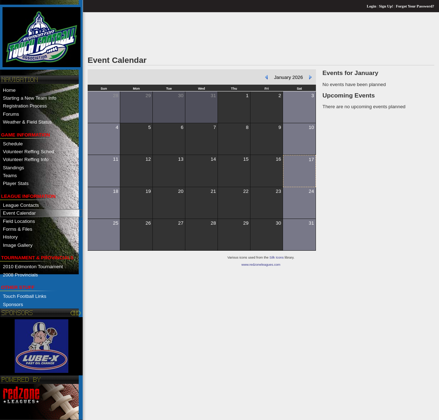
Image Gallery (18, 245)
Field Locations (19, 221)
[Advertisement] (218, 34)
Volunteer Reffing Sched (28, 151)
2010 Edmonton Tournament (33, 266)
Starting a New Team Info (29, 98)
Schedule (13, 143)
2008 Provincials (20, 275)
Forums (11, 114)
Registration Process (25, 106)
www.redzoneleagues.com (261, 264)
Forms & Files (17, 229)
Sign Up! (386, 6)
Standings (13, 167)
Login (371, 6)
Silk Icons (276, 257)
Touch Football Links (25, 296)
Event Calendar (19, 213)
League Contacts (21, 205)
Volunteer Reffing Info (26, 159)
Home (9, 90)
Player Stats (16, 183)
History (10, 237)
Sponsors (13, 304)
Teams (10, 175)
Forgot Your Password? (415, 6)
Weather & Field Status (27, 122)
